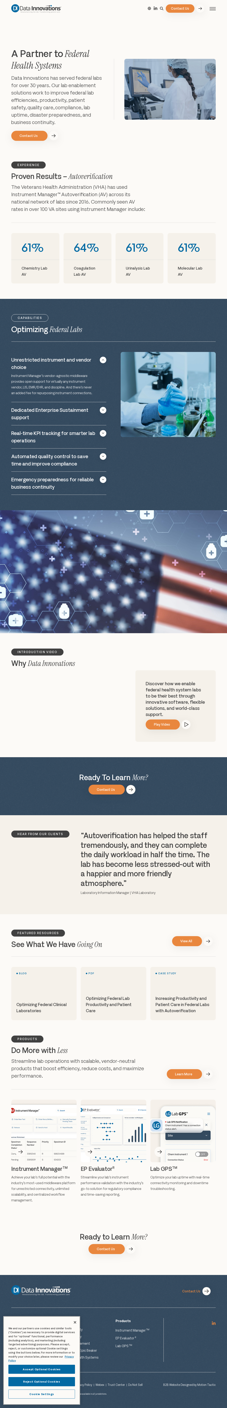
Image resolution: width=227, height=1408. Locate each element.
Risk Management (76, 1343)
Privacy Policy (83, 1384)
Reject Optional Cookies (41, 1381)
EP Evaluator (126, 1338)
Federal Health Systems (81, 1357)
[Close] (74, 1322)
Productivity (72, 1336)
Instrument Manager (132, 1330)
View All (186, 941)
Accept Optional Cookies (42, 1369)
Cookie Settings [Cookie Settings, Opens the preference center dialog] (41, 1394)
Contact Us (180, 8)
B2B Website (171, 1384)
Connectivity (73, 1329)
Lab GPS (124, 1346)
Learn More (183, 1074)
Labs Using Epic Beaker (80, 1350)
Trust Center (116, 1384)
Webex (99, 1384)
